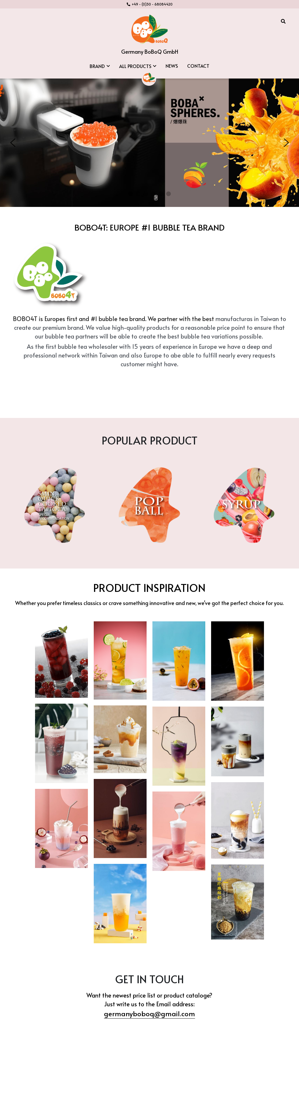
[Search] (283, 21)
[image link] (149, 28)
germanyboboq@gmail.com (149, 999)
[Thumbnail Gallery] (61, 645)
